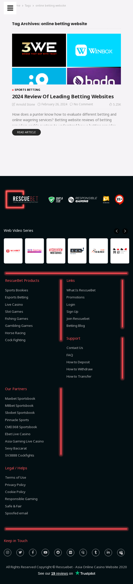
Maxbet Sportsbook (20, 398)
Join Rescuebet (77, 318)
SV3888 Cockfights (19, 455)
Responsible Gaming (21, 499)
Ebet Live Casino (17, 434)
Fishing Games (16, 318)
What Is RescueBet (80, 290)
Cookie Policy (15, 491)
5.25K (115, 104)
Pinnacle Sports (17, 420)
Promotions (75, 297)
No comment (83, 104)
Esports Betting (16, 297)
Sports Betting (27, 89)
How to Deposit (78, 362)
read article (26, 132)
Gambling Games (19, 325)
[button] (117, 231)
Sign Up (72, 311)
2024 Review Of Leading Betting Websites (63, 96)
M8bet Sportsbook (19, 405)
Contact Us (74, 347)
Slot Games (14, 311)
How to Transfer (78, 376)
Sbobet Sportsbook (20, 412)
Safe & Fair (13, 506)
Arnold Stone (25, 104)
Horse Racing (15, 333)
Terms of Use (15, 477)
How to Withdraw (79, 369)
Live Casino (14, 304)
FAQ (69, 355)
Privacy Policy (15, 484)
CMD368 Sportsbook (21, 427)
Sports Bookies (16, 290)
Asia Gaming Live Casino (24, 441)
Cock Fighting (15, 340)
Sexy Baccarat (16, 448)
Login (70, 304)
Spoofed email (16, 513)
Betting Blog (75, 325)
